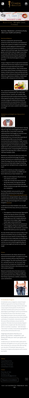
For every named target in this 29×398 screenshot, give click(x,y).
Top (26, 379)
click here (9, 202)
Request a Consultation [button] (9, 380)
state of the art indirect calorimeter (18, 195)
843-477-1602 (8, 372)
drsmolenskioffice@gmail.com (8, 376)
